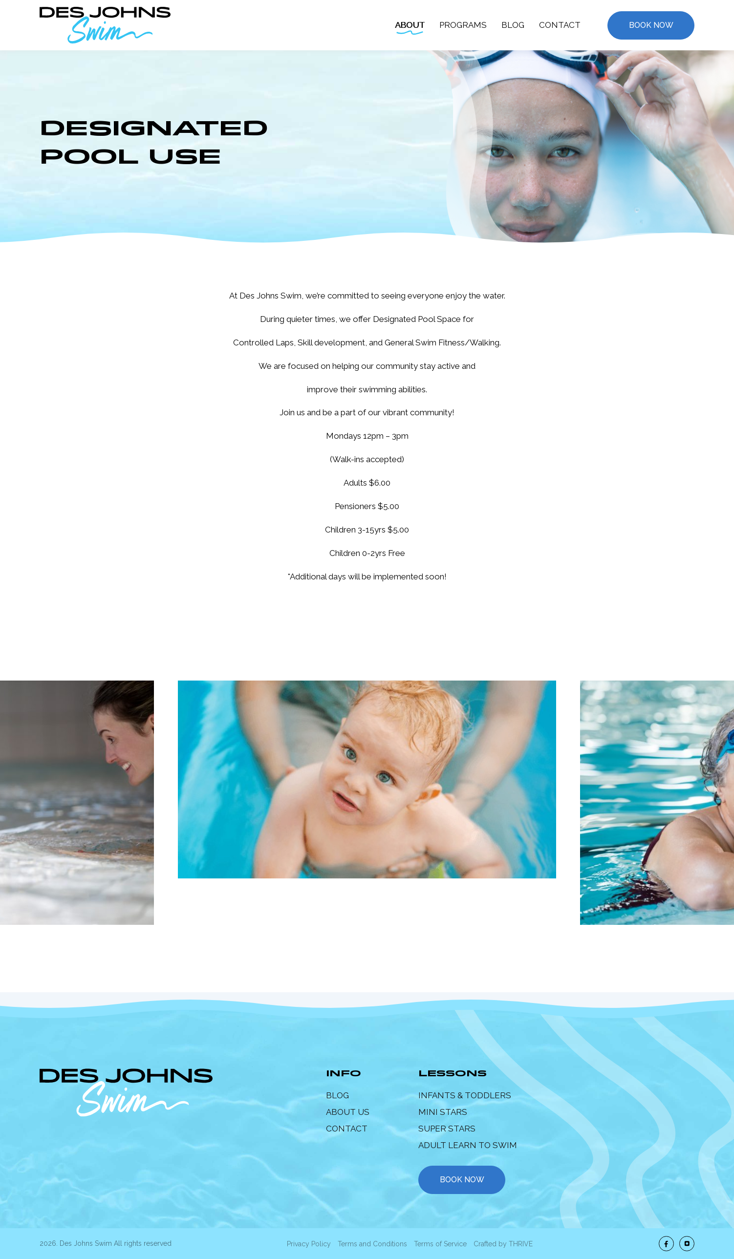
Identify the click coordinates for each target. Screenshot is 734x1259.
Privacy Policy (309, 1244)
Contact (560, 25)
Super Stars (446, 1128)
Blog (512, 25)
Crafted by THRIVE (503, 1244)
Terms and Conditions (372, 1244)
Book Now (651, 25)
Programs (463, 25)
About (410, 25)
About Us (347, 1112)
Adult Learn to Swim (467, 1145)
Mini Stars (442, 1112)
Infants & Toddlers (464, 1095)
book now (462, 1179)
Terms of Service (440, 1244)
